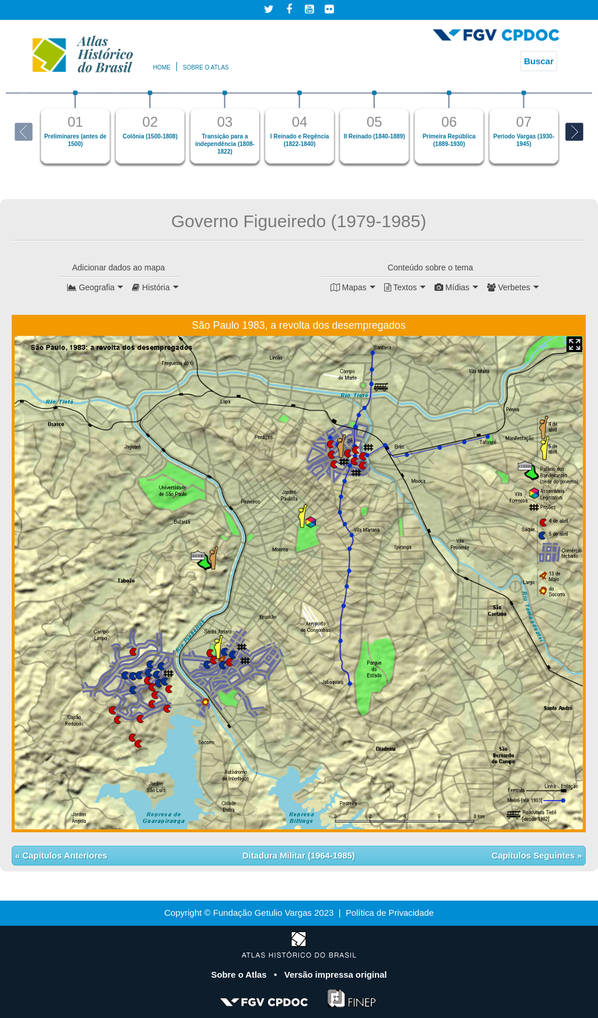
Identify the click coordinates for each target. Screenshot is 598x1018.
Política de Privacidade (389, 913)
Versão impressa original (336, 974)
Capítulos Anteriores (64, 855)
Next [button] (574, 132)
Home (162, 67)
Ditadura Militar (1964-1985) (299, 855)
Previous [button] (24, 132)
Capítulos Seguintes (534, 855)
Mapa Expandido (574, 344)
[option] (75, 127)
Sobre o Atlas (239, 974)
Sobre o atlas (206, 67)
